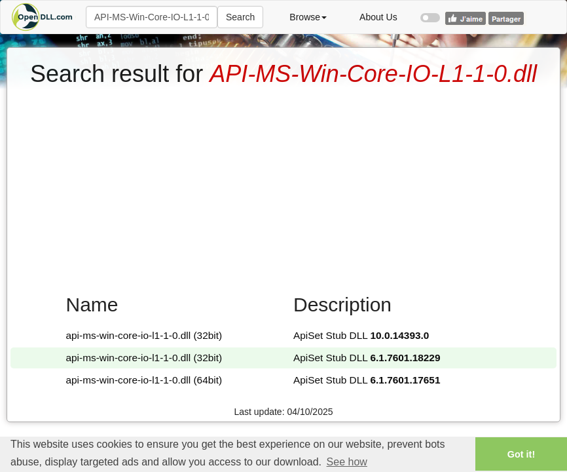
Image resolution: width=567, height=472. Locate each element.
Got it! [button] (521, 454)
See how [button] (347, 461)
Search (240, 17)
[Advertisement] (283, 185)
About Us (378, 17)
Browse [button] (308, 17)
